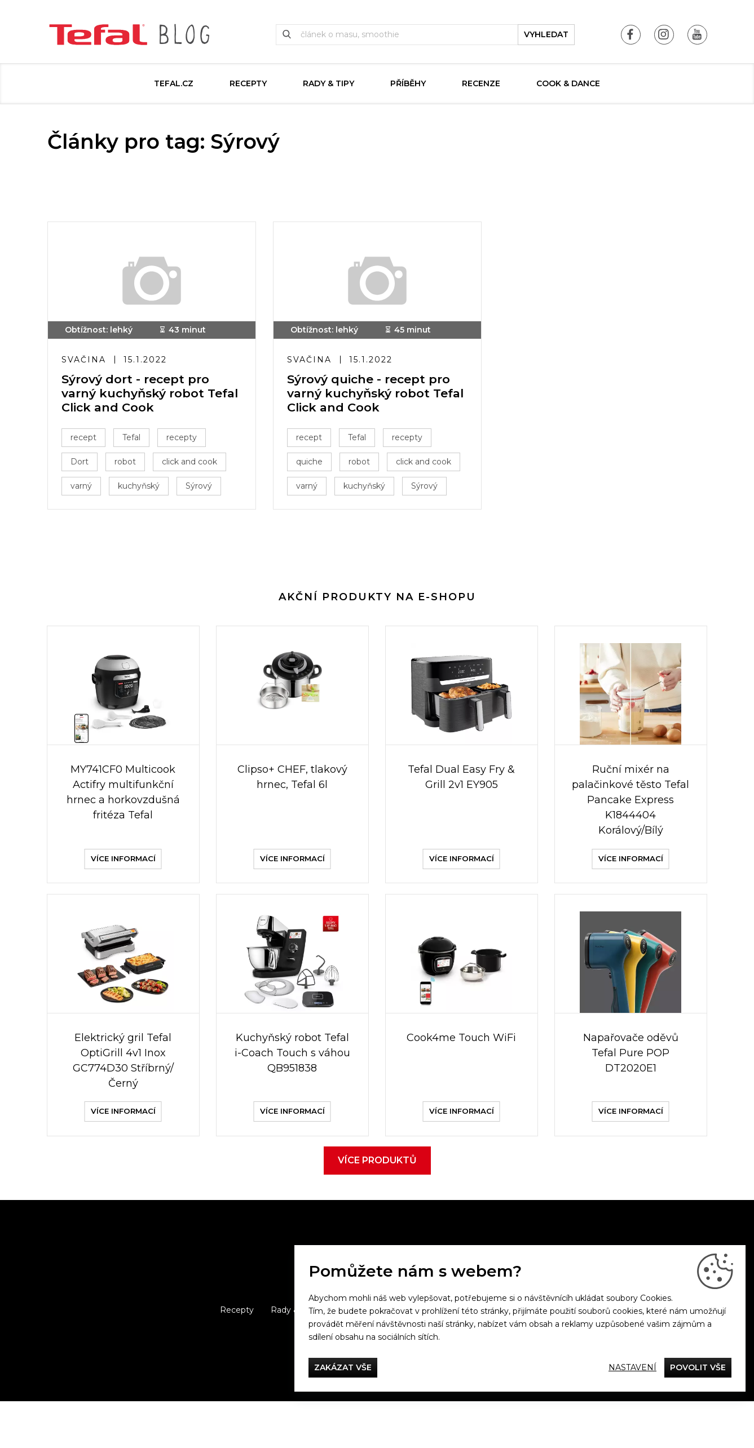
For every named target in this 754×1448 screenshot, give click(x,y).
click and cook (193, 465)
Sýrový (202, 489)
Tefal (135, 441)
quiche (312, 465)
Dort (83, 465)
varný (84, 489)
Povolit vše (698, 1367)
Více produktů (377, 1207)
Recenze (481, 83)
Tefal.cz (173, 83)
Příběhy (408, 83)
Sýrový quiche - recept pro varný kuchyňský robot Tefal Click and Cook (371, 396)
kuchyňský (142, 489)
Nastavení (632, 1367)
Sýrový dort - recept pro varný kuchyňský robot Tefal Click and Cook (139, 396)
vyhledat (546, 34)
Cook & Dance (568, 83)
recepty (185, 441)
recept (87, 441)
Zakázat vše (343, 1367)
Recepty (248, 83)
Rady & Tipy (328, 83)
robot (128, 465)
